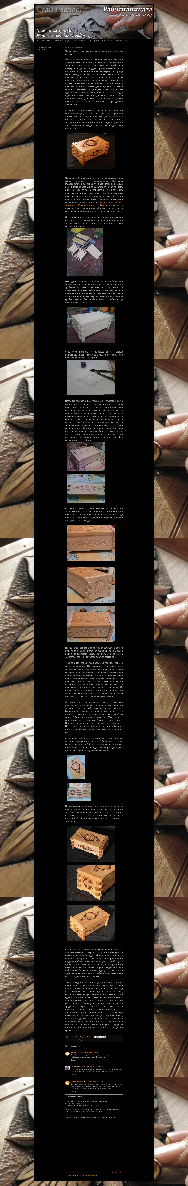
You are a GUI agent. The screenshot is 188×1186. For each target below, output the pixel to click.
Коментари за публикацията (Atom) (87, 1175)
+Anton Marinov (86, 205)
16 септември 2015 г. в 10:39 (88, 1052)
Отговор (73, 1060)
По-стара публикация (115, 1172)
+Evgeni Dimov (104, 202)
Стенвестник (107, 41)
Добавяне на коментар (74, 1096)
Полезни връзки (122, 41)
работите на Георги (77, 1040)
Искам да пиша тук (61, 41)
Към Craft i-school (43, 41)
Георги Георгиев (77, 1081)
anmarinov (74, 1052)
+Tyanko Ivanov (107, 205)
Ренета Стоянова (77, 1067)
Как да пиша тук (78, 41)
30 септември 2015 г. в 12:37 (93, 1067)
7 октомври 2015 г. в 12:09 (94, 1081)
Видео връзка (93, 41)
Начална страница (94, 1172)
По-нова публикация (72, 1172)
